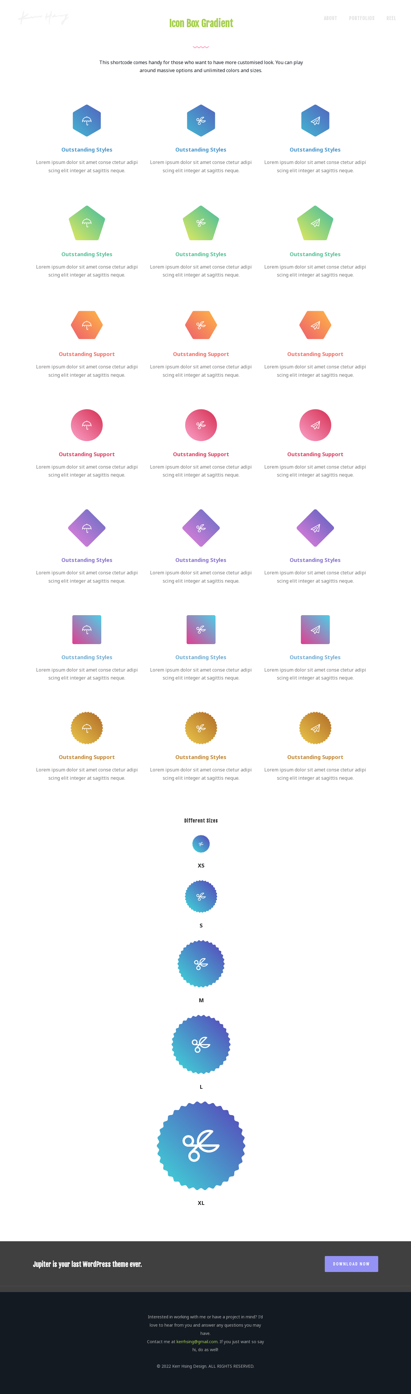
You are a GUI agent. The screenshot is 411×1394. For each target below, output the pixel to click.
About (330, 18)
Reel (391, 18)
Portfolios (362, 18)
